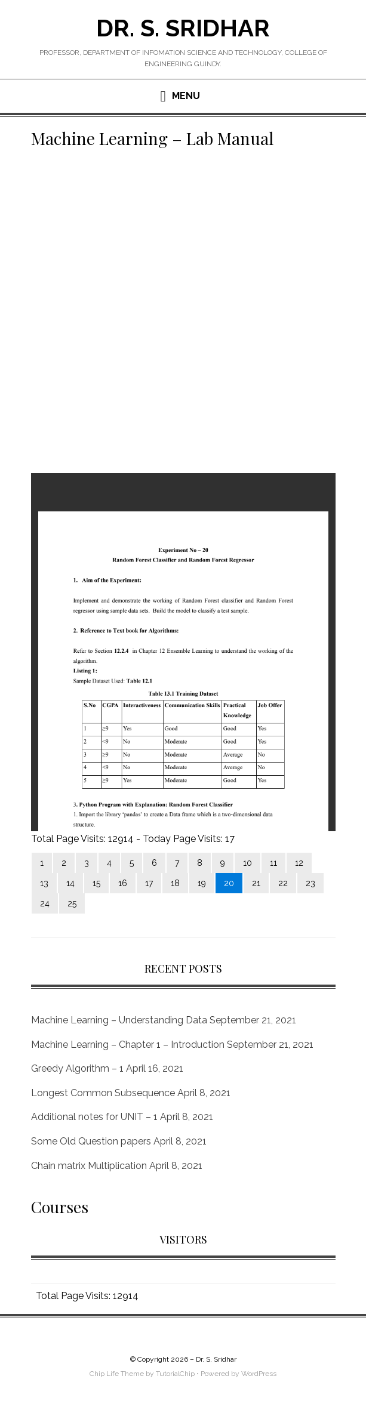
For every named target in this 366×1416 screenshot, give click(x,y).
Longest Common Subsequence (103, 1093)
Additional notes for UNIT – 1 (94, 1116)
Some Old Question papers (91, 1141)
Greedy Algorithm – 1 (77, 1068)
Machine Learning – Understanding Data (119, 1020)
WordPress (258, 1373)
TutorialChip (175, 1373)
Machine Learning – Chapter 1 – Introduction (127, 1044)
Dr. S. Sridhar (183, 28)
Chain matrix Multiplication (89, 1165)
